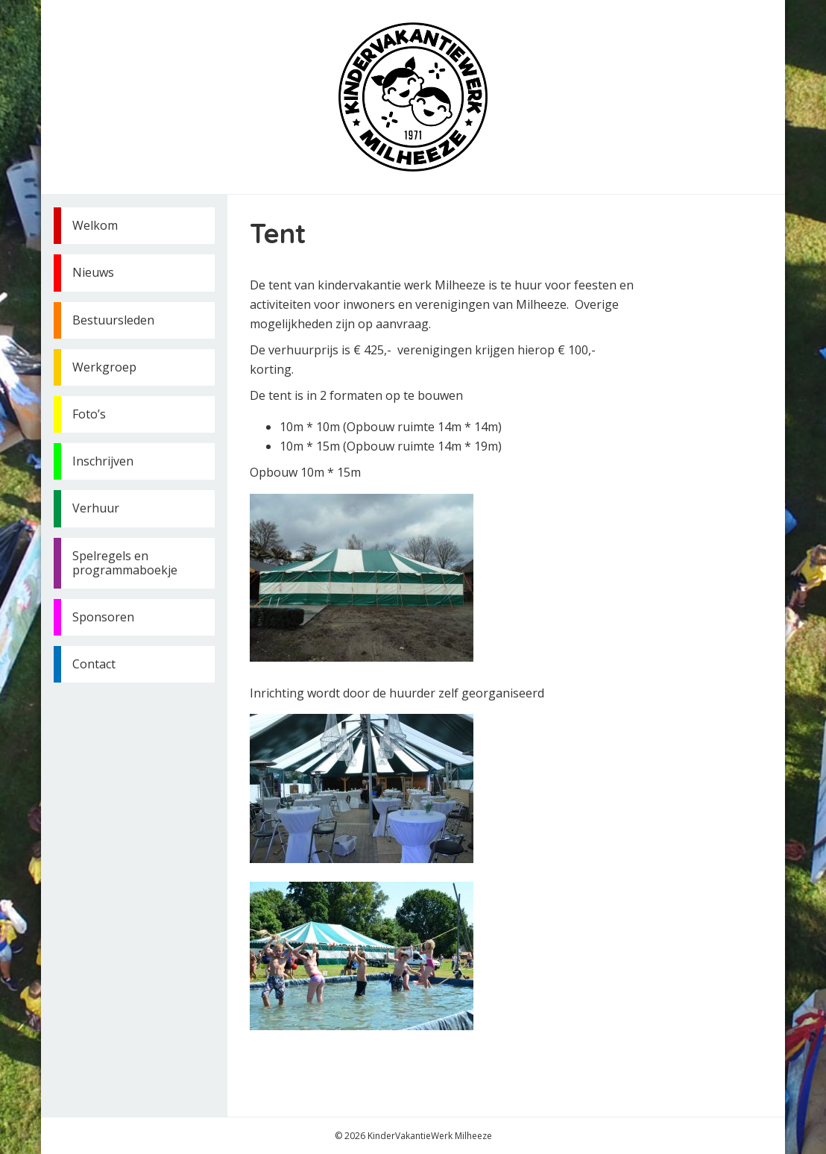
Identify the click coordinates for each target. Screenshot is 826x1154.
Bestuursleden (113, 320)
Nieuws (93, 272)
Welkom (95, 225)
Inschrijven (102, 461)
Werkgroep (104, 367)
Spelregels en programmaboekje (124, 563)
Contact (94, 664)
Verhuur (95, 508)
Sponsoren (103, 617)
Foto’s (89, 414)
